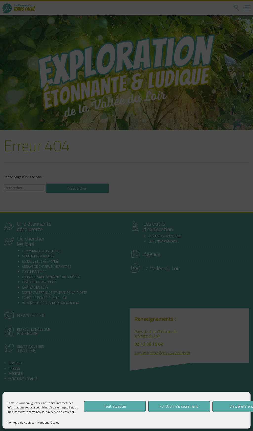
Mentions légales (48, 422)
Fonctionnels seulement (179, 406)
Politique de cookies (20, 422)
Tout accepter (115, 406)
